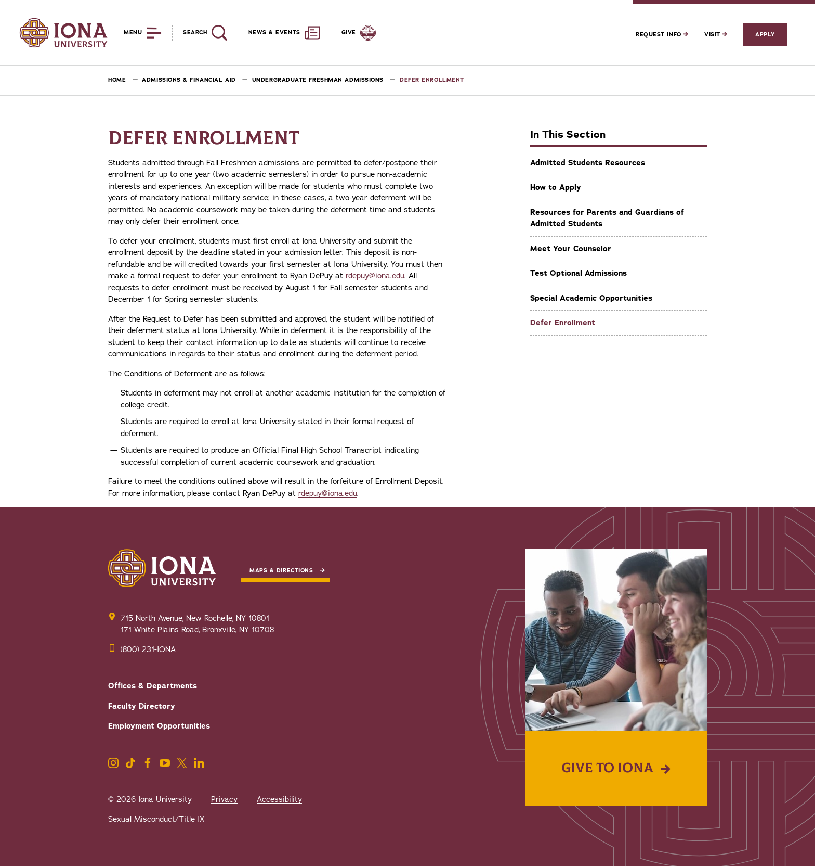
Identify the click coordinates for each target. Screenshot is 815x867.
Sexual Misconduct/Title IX (156, 819)
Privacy (224, 799)
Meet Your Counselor (570, 249)
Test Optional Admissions (578, 273)
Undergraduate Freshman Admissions (318, 80)
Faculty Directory (141, 706)
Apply (765, 35)
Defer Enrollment (562, 322)
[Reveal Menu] (135, 33)
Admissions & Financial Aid (188, 80)
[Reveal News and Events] (279, 33)
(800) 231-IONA (148, 649)
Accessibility (279, 799)
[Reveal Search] (199, 33)
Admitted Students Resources (587, 163)
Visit (715, 35)
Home (117, 80)
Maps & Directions (281, 571)
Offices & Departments (152, 686)
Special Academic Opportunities (591, 298)
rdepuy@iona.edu (375, 276)
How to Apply (555, 187)
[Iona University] (63, 33)
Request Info (662, 35)
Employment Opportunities (159, 726)
